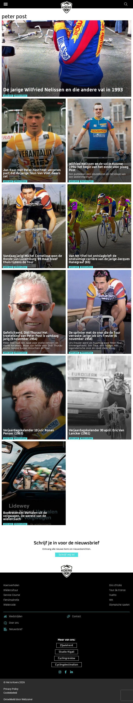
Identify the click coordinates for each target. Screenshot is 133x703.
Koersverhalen (11, 585)
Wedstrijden (12, 616)
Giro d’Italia (115, 585)
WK (111, 600)
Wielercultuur (10, 590)
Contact (74, 616)
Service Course (11, 595)
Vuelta (112, 595)
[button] (5, 4)
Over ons (11, 623)
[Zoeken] (126, 4)
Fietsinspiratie (11, 600)
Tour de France (117, 590)
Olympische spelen (119, 605)
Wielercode (9, 605)
